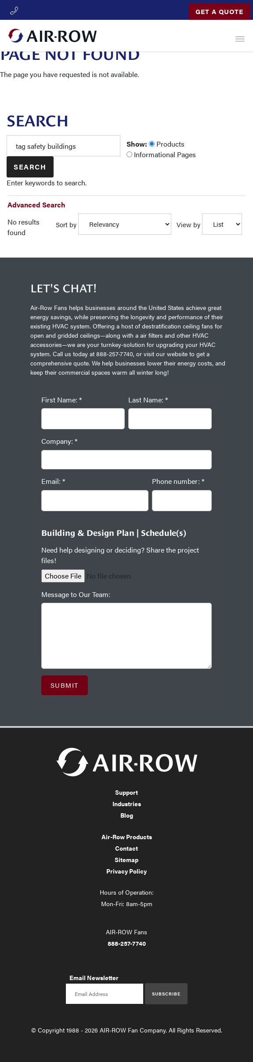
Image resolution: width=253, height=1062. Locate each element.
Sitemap (126, 859)
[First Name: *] (83, 418)
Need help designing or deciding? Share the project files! (120, 555)
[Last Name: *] (170, 418)
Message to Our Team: (75, 594)
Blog (126, 815)
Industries (126, 803)
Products (166, 144)
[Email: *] (95, 500)
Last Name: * (148, 400)
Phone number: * (178, 481)
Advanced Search (36, 204)
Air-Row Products (126, 836)
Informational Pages (161, 154)
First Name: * (61, 400)
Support (126, 792)
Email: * (53, 481)
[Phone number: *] (182, 500)
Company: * (59, 441)
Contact (126, 848)
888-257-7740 (127, 943)
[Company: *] (126, 460)
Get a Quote (219, 11)
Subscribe (166, 994)
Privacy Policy (126, 871)
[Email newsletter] (104, 993)
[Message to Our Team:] (126, 636)
